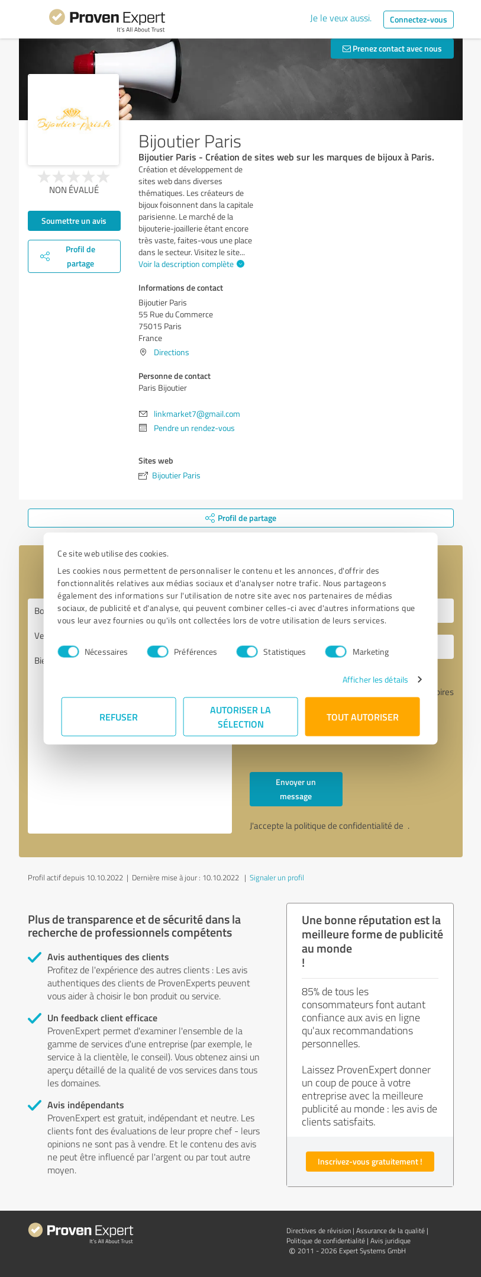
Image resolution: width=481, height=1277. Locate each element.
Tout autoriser (363, 716)
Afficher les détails (372, 679)
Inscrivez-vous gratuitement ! (370, 1161)
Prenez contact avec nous (392, 48)
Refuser (118, 716)
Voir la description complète (189, 263)
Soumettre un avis (73, 220)
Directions (171, 352)
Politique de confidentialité (325, 1241)
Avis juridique (390, 1241)
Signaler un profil (277, 877)
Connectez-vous (418, 19)
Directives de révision (318, 1230)
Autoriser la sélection (240, 717)
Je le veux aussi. (341, 17)
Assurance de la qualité (390, 1230)
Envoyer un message (296, 789)
